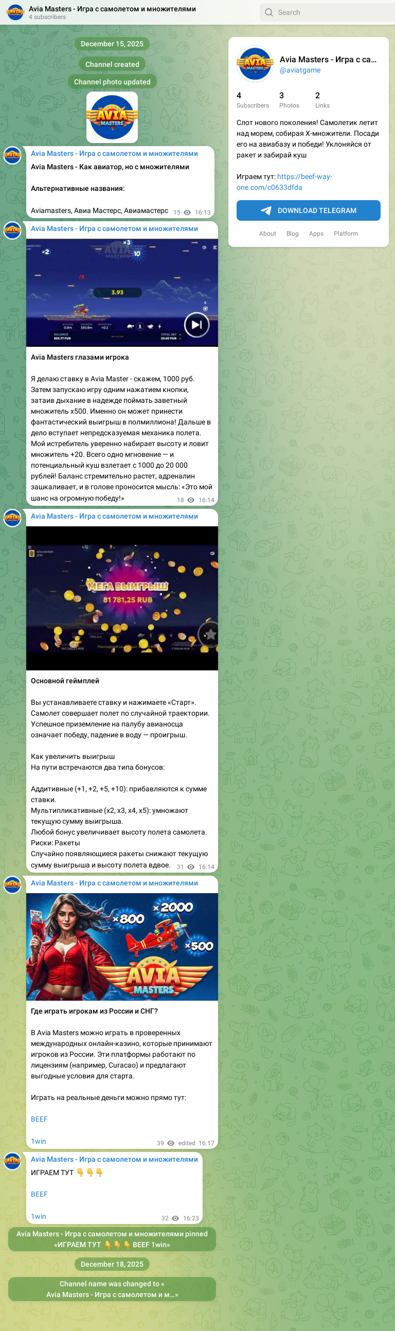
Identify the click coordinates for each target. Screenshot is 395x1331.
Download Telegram (308, 211)
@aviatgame (300, 70)
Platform (346, 233)
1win (38, 1141)
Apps (316, 233)
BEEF (39, 1119)
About (267, 233)
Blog (292, 233)
